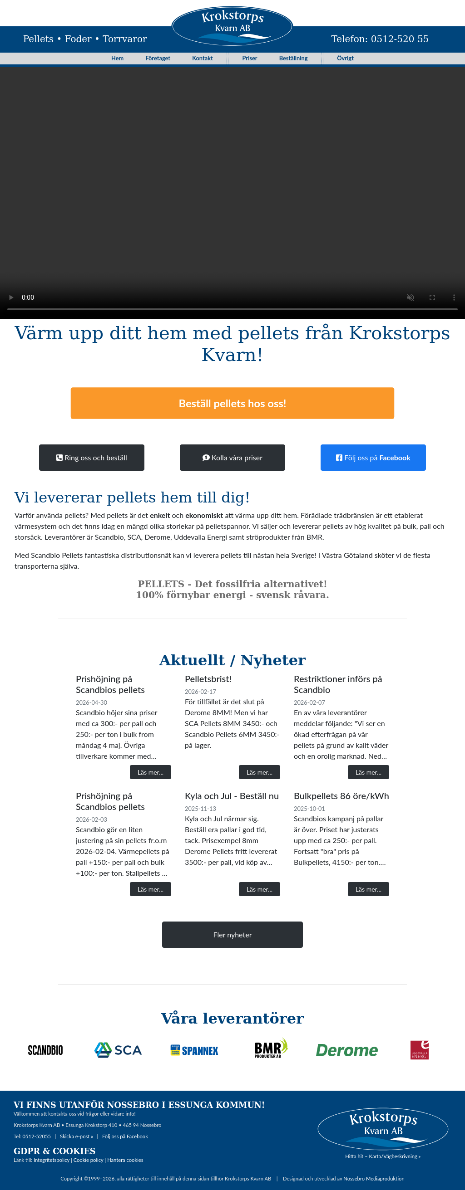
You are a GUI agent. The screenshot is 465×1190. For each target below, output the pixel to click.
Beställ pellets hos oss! (232, 403)
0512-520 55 (400, 39)
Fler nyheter (232, 934)
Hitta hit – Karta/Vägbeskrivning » (382, 1156)
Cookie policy (89, 1160)
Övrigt (345, 58)
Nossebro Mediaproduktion (373, 1178)
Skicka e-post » (76, 1136)
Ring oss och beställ (91, 457)
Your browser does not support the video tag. (232, 188)
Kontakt (202, 58)
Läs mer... (150, 772)
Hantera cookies (125, 1160)
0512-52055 (36, 1136)
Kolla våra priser (232, 457)
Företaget (157, 58)
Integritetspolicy (51, 1160)
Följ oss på (373, 457)
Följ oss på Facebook (125, 1136)
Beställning (293, 58)
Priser (249, 58)
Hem (117, 58)
